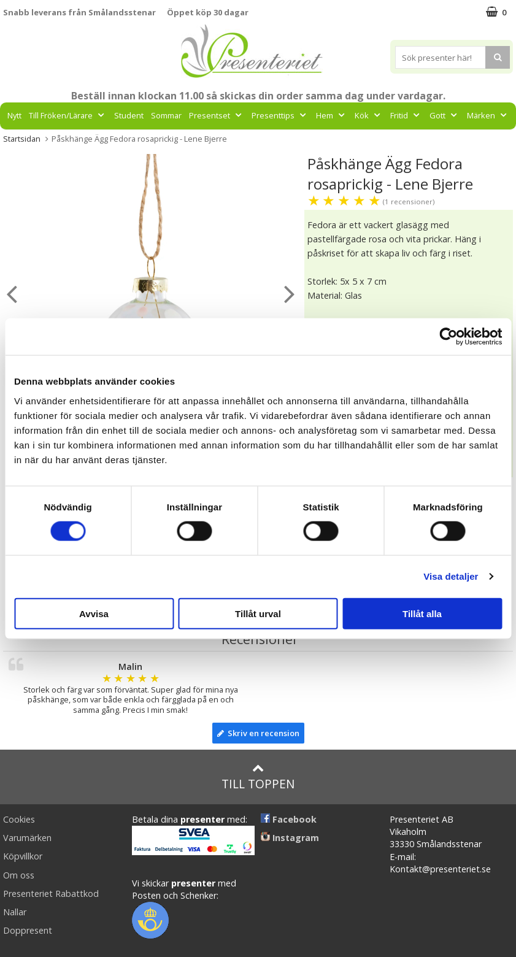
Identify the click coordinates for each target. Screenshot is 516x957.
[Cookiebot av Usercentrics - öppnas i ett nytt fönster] (448, 337)
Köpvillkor (22, 856)
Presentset (216, 115)
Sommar (166, 115)
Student (129, 115)
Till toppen (258, 777)
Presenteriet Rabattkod (51, 893)
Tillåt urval (258, 613)
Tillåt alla (422, 613)
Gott (444, 115)
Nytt (14, 115)
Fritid (406, 115)
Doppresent (27, 930)
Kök (369, 115)
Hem (331, 115)
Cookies (19, 819)
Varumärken (27, 838)
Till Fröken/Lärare (68, 115)
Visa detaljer (450, 576)
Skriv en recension (258, 733)
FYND (258, 142)
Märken (488, 115)
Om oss (18, 875)
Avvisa (94, 613)
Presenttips (280, 115)
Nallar (14, 912)
